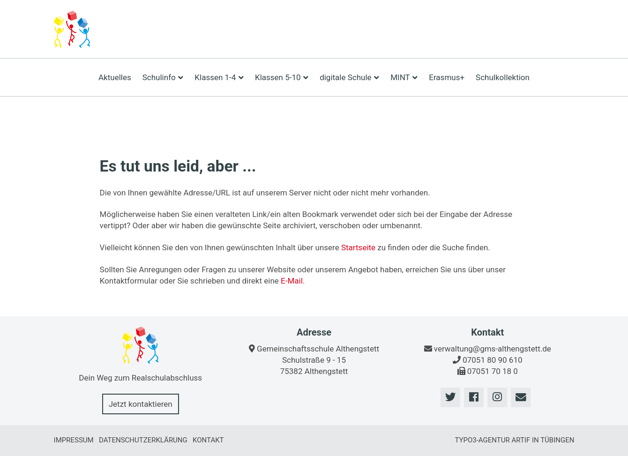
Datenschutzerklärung (143, 440)
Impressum (74, 440)
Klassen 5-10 (281, 77)
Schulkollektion (503, 77)
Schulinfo (163, 77)
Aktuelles (114, 77)
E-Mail (292, 280)
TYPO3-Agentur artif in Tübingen (514, 440)
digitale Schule (349, 77)
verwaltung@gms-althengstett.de (492, 348)
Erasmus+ (446, 77)
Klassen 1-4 (219, 77)
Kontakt (208, 440)
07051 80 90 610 (492, 360)
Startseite (358, 247)
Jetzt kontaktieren (140, 404)
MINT (404, 77)
